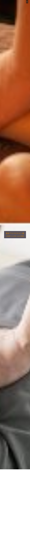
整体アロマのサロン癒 (15, 233)
